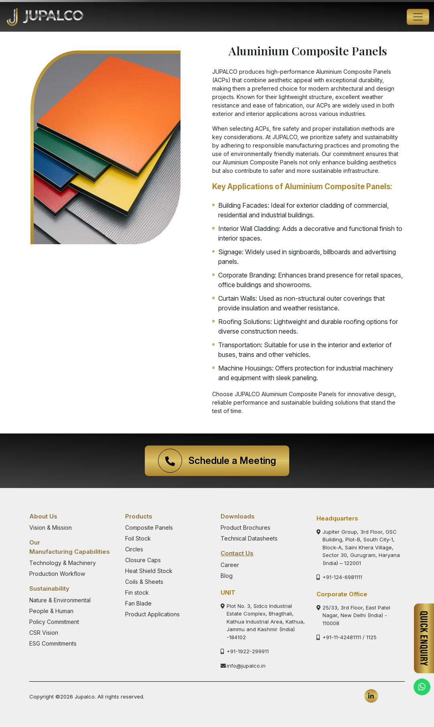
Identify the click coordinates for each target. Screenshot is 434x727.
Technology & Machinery (62, 562)
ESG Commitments (53, 643)
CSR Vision (43, 632)
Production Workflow (57, 573)
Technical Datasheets (249, 538)
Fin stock (137, 592)
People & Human (51, 611)
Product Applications (152, 614)
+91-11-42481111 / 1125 (346, 637)
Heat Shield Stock (148, 570)
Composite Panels (149, 527)
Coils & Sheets (144, 581)
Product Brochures (245, 527)
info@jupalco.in (243, 665)
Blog (227, 575)
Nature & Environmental (60, 600)
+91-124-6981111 (339, 577)
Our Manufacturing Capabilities (69, 547)
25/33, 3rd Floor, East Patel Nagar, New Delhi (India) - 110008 (353, 615)
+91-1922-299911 (245, 651)
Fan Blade (138, 603)
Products (138, 516)
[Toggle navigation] (418, 17)
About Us (43, 516)
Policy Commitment (54, 621)
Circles (134, 549)
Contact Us (237, 553)
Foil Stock (138, 538)
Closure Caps (143, 560)
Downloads (238, 516)
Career (230, 564)
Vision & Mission (50, 527)
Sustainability (49, 588)
